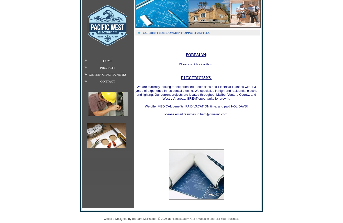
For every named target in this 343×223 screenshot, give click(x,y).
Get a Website (199, 219)
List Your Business (227, 219)
